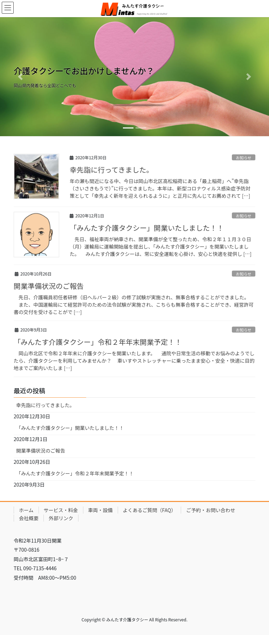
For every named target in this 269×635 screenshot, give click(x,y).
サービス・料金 (61, 510)
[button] (20, 76)
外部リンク (61, 518)
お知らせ (243, 157)
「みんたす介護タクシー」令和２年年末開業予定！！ (98, 342)
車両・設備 (100, 510)
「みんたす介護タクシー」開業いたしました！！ (147, 228)
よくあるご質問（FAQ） (149, 510)
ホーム (26, 510)
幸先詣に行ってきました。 (111, 170)
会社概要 (29, 518)
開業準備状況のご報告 (49, 286)
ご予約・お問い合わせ (210, 510)
